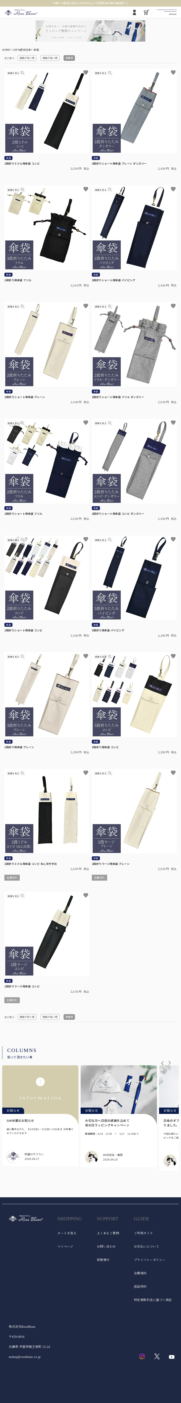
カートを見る (66, 1233)
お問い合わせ (106, 1246)
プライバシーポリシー (150, 1260)
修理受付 (103, 1260)
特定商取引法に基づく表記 (153, 1300)
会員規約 (140, 1273)
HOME (6, 49)
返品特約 (140, 1286)
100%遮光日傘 (21, 49)
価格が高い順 (50, 58)
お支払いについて (146, 1246)
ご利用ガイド (143, 1233)
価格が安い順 (27, 58)
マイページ (65, 1246)
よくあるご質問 (108, 1233)
